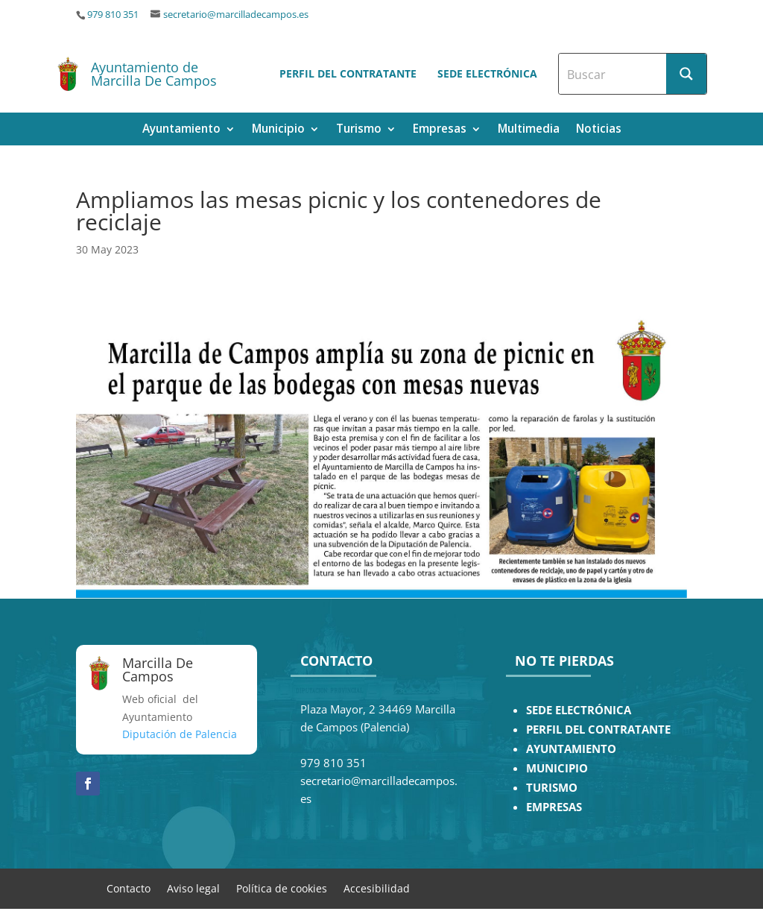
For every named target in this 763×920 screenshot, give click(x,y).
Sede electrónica (487, 73)
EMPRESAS (554, 807)
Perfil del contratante (348, 73)
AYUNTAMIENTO (571, 749)
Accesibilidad (376, 887)
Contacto (129, 887)
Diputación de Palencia (179, 734)
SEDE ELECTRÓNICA (578, 710)
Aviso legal (193, 887)
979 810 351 (113, 14)
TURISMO (551, 787)
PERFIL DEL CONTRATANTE (598, 729)
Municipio (278, 130)
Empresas (439, 130)
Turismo (359, 130)
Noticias (598, 130)
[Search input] (613, 74)
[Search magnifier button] (686, 74)
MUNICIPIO (557, 768)
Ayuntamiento (181, 130)
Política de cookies (281, 887)
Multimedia (529, 130)
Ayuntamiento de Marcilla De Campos (154, 73)
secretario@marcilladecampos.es (235, 14)
